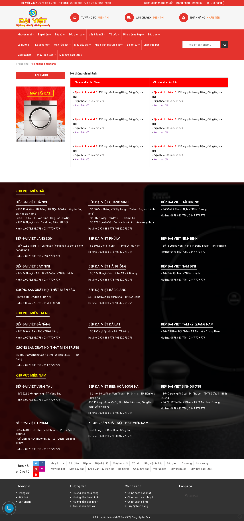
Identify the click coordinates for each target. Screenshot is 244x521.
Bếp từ (60, 34)
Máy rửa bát (62, 44)
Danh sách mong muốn (158, 3)
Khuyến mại (26, 34)
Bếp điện (44, 34)
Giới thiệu (24, 497)
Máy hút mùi (96, 34)
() (218, 3)
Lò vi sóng (42, 44)
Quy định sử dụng (137, 506)
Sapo (148, 517)
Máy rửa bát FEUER (70, 54)
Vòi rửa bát (25, 54)
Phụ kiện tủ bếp (133, 34)
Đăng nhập (183, 3)
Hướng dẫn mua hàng (86, 493)
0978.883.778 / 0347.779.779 (42, 399)
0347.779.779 (52, 228)
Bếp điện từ (77, 34)
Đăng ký (197, 3)
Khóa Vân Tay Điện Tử (109, 44)
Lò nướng (24, 44)
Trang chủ (24, 493)
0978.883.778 (47, 3)
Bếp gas (154, 34)
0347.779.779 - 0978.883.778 (42, 303)
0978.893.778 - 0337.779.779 (42, 449)
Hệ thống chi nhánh (83, 73)
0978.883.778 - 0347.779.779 (187, 279)
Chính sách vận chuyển (140, 497)
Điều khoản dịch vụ (84, 506)
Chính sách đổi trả (138, 501)
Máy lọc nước (46, 54)
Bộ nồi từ (133, 44)
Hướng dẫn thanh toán (86, 497)
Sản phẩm (25, 501)
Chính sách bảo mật (139, 493)
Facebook (191, 495)
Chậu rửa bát (152, 44)
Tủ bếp (114, 34)
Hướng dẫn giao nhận (85, 501)
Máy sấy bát (82, 44)
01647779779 (96, 101)
